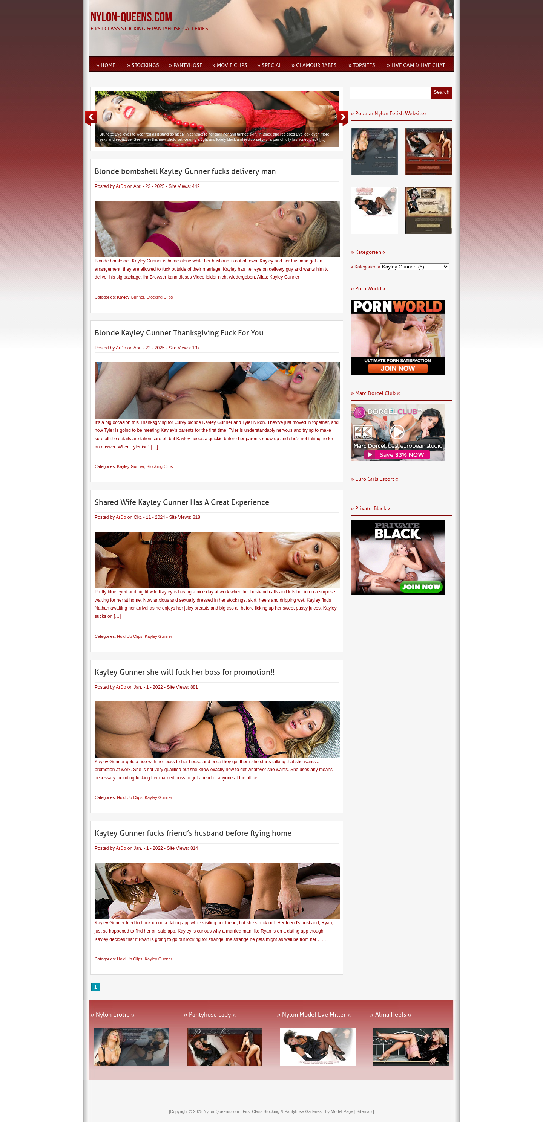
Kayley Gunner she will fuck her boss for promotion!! (185, 672)
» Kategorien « (365, 267)
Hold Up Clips (129, 636)
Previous (91, 118)
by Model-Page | (341, 1111)
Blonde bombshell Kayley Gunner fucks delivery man (185, 171)
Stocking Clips (160, 297)
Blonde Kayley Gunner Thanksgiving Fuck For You (179, 332)
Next (342, 118)
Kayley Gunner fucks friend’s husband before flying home (193, 833)
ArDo (121, 186)
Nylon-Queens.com (131, 17)
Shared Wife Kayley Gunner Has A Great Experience (182, 502)
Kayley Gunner (130, 297)
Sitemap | (365, 1111)
